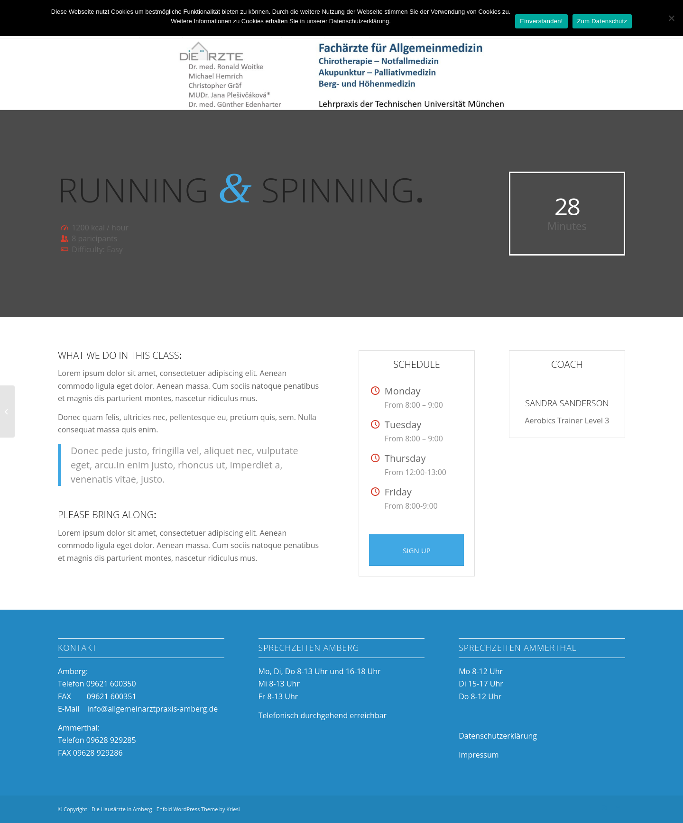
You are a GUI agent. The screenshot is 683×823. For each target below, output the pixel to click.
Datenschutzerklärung (498, 736)
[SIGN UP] (416, 550)
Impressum (478, 755)
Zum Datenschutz (602, 21)
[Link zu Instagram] (604, 808)
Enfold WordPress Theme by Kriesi (198, 809)
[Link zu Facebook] (589, 808)
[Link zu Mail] (618, 808)
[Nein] (671, 18)
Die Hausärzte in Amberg (122, 809)
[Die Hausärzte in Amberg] (341, 74)
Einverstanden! (541, 21)
